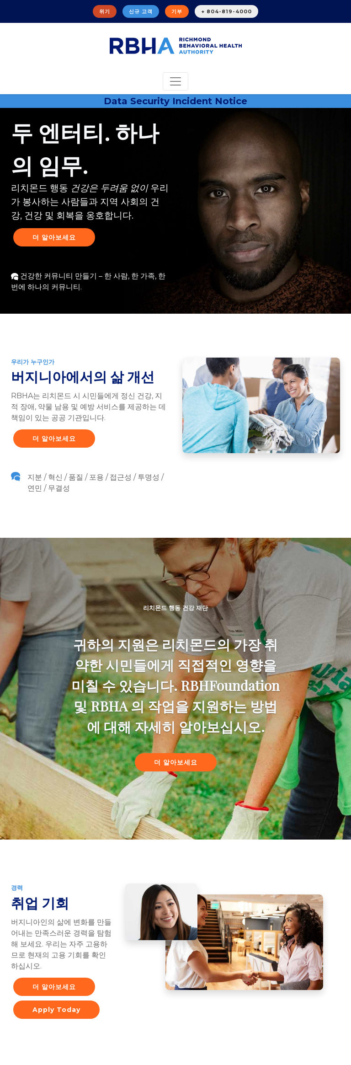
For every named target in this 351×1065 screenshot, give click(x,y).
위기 (104, 11)
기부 (176, 11)
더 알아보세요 (54, 237)
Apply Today (56, 1010)
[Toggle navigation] (175, 81)
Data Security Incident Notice (175, 101)
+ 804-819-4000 (226, 11)
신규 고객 (141, 11)
